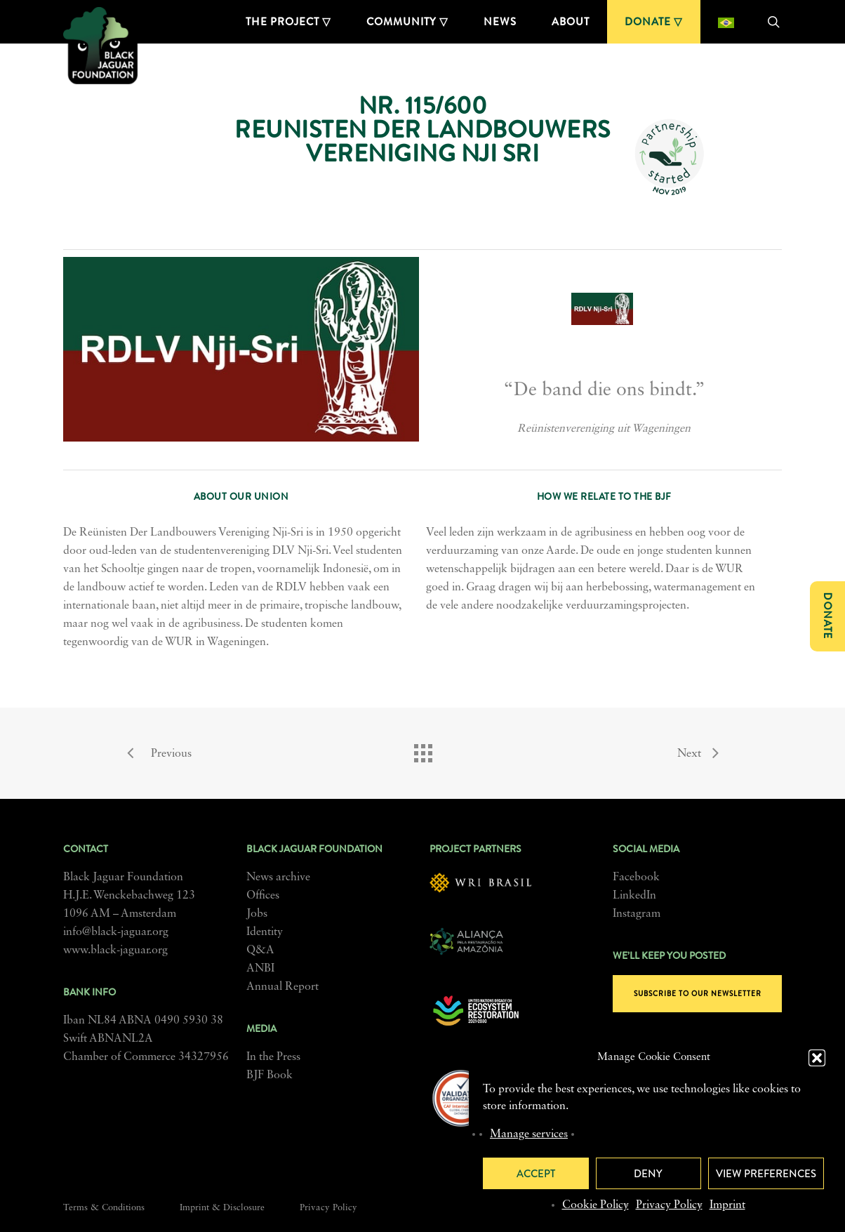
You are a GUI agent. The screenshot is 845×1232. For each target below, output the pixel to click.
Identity (264, 932)
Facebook (636, 877)
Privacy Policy (669, 1205)
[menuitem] (726, 22)
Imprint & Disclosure (222, 1207)
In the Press (273, 1057)
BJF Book (269, 1075)
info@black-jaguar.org (115, 932)
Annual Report (282, 987)
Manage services (529, 1134)
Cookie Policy (595, 1205)
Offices (262, 895)
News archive (278, 877)
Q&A (260, 950)
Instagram (636, 914)
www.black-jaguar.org (115, 950)
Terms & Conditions (104, 1207)
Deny (648, 1173)
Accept (536, 1173)
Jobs (256, 914)
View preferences (766, 1173)
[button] (817, 1058)
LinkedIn (634, 895)
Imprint (727, 1205)
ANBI (260, 968)
